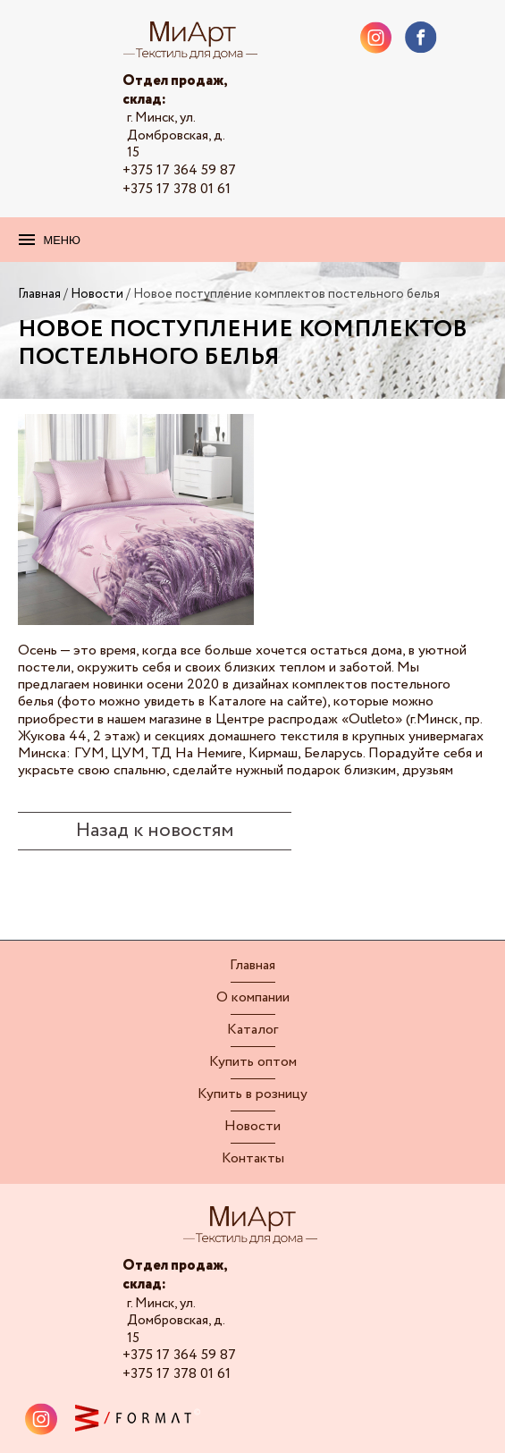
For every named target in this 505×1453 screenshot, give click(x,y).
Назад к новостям (154, 831)
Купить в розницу (252, 1094)
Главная (252, 966)
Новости (252, 1126)
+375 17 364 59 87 (179, 171)
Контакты (253, 1159)
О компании (253, 998)
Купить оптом (253, 1062)
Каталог (252, 1030)
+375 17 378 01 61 (176, 189)
